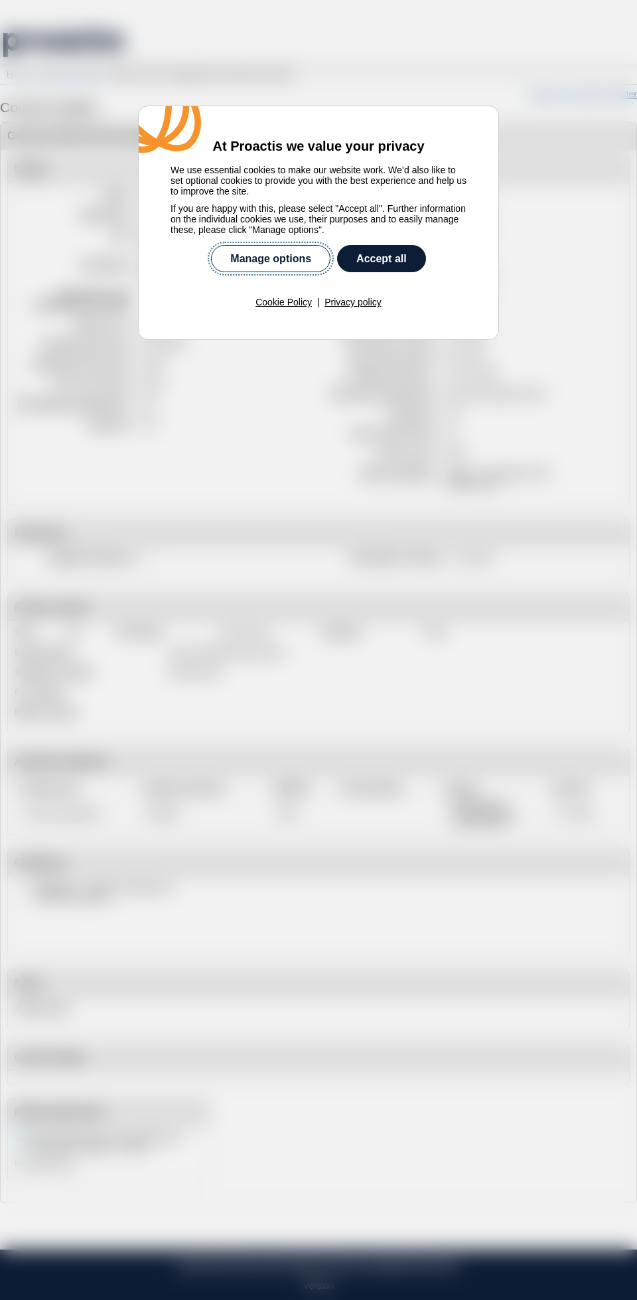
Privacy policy (353, 277)
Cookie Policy (283, 277)
